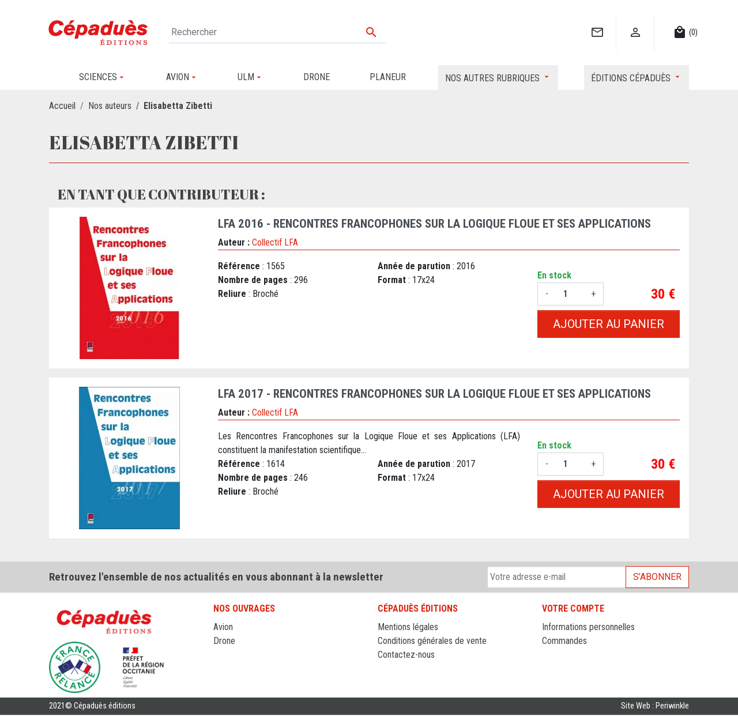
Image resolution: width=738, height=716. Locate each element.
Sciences (230, 682)
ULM (221, 668)
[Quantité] (569, 294)
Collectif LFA (275, 242)
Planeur (226, 654)
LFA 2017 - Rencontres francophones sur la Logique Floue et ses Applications (434, 394)
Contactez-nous (406, 654)
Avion (223, 626)
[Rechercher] (277, 32)
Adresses (559, 668)
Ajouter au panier (608, 324)
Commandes (564, 640)
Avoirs (553, 654)
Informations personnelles (588, 626)
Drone (224, 640)
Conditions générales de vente (432, 640)
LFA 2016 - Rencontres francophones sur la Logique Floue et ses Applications (434, 224)
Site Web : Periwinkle (655, 707)
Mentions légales (408, 626)
